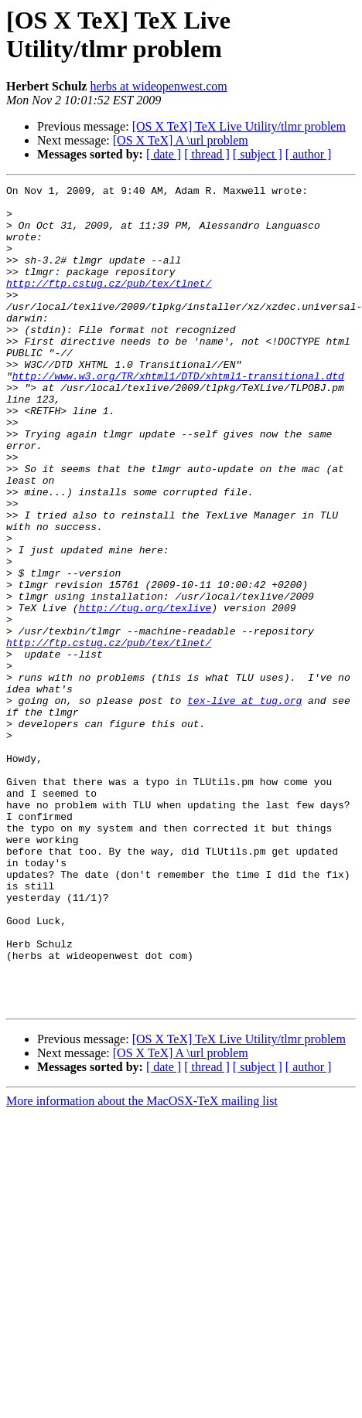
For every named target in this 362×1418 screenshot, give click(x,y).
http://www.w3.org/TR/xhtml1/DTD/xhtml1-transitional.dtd (178, 415)
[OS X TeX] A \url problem (180, 140)
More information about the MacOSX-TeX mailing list (142, 1265)
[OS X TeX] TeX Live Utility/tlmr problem (239, 126)
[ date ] (163, 154)
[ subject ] (257, 154)
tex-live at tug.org (244, 804)
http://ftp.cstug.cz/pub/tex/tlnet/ (108, 304)
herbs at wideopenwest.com (158, 86)
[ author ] (308, 154)
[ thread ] (207, 154)
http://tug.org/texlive (145, 693)
